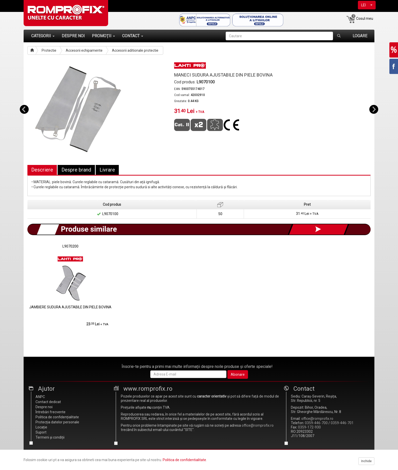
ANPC (40, 397)
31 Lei (307, 214)
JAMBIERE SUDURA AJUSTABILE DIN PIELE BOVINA (70, 307)
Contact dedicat (48, 402)
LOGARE (360, 35)
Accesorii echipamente (84, 50)
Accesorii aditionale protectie (135, 50)
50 (220, 214)
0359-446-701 (342, 423)
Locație (41, 427)
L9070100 (110, 214)
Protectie (49, 50)
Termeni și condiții (50, 437)
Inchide (366, 461)
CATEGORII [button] (43, 35)
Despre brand (76, 170)
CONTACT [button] (132, 35)
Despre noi (44, 407)
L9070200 (70, 246)
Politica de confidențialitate (57, 417)
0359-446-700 (316, 423)
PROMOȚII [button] (103, 35)
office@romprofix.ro (258, 425)
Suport (41, 432)
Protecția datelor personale (57, 422)
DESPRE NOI (73, 35)
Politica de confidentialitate (184, 460)
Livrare (107, 170)
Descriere (42, 170)
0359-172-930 (309, 427)
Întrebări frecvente (50, 412)
